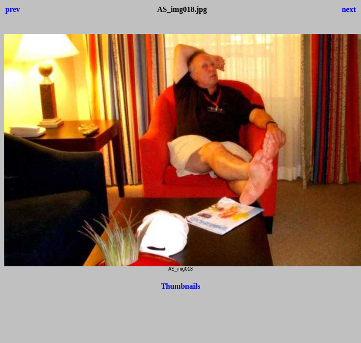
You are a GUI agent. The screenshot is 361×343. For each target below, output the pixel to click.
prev (12, 9)
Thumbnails (181, 286)
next (349, 9)
